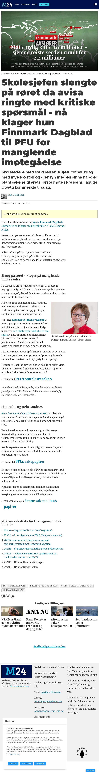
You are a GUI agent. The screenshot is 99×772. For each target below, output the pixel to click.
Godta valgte (26, 763)
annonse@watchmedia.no (49, 711)
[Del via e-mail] (13, 596)
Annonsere (25, 4)
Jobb (17, 4)
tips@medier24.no (50, 692)
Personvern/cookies (19, 686)
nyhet (64, 586)
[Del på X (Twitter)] (8, 596)
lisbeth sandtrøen (81, 586)
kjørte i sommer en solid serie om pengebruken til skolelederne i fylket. (33, 226)
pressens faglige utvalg (44, 586)
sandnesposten (18, 586)
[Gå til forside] (7, 4)
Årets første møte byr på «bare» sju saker (24, 413)
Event (34, 4)
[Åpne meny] (95, 4)
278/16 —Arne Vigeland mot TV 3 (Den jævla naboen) (33, 535)
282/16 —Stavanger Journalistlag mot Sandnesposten (33, 548)
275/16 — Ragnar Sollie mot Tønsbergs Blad (28, 530)
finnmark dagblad (13, 590)
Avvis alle (13, 763)
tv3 (5, 586)
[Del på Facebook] (3, 596)
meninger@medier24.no (48, 701)
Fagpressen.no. (14, 754)
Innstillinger (90, 770)
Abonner (44, 4)
